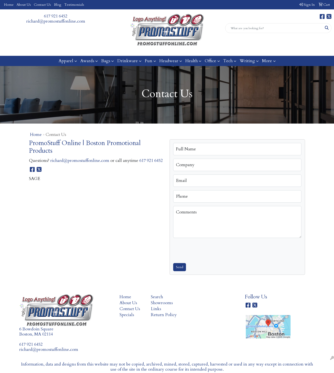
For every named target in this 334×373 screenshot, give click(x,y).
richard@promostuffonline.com (55, 21)
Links (156, 309)
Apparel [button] (66, 61)
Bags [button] (105, 61)
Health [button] (191, 61)
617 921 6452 (55, 16)
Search (157, 297)
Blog (57, 4)
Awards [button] (87, 61)
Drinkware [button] (127, 61)
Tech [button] (228, 61)
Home (9, 4)
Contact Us (42, 4)
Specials (126, 315)
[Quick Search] (273, 28)
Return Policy (164, 315)
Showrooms (162, 303)
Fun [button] (148, 61)
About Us (24, 4)
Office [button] (210, 61)
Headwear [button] (168, 61)
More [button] (267, 61)
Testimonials (74, 4)
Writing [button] (247, 61)
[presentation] (205, 249)
